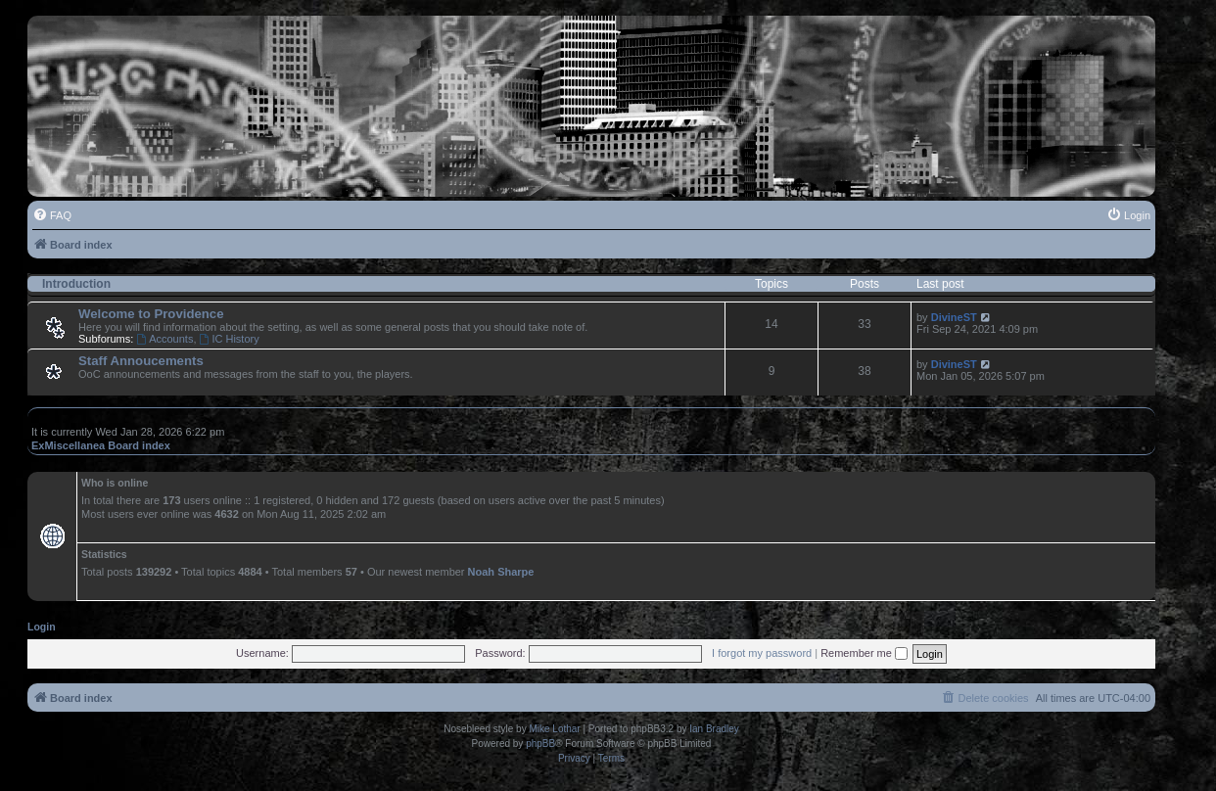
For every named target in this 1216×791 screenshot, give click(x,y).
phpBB (540, 743)
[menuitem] (51, 215)
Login (41, 626)
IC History (229, 339)
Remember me (864, 653)
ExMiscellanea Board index (100, 445)
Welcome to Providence (151, 313)
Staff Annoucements (141, 360)
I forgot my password (762, 653)
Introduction (76, 284)
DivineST (954, 317)
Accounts (164, 339)
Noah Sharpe (501, 572)
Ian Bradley (714, 728)
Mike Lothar (554, 728)
